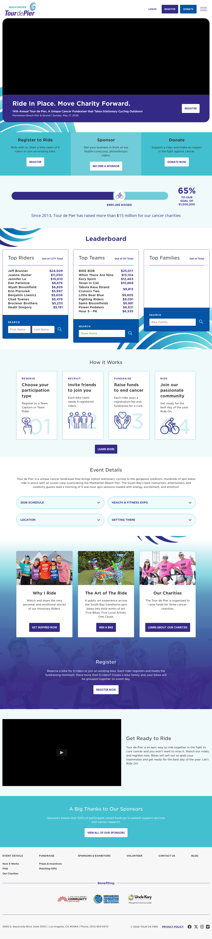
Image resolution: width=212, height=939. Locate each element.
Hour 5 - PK (88, 311)
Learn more (106, 449)
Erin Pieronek (19, 291)
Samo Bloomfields (93, 303)
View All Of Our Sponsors (106, 833)
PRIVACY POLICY (173, 926)
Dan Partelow (19, 283)
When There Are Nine (96, 275)
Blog (194, 855)
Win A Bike (106, 627)
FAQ (5, 868)
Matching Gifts (48, 868)
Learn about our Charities (167, 627)
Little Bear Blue (91, 295)
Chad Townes (18, 299)
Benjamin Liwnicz (22, 295)
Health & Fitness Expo (152, 503)
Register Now (106, 690)
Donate (188, 9)
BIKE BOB (87, 271)
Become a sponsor (106, 166)
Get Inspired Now (44, 627)
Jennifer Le (17, 279)
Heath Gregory (20, 307)
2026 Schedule (60, 503)
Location (60, 520)
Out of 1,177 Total (52, 258)
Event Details (12, 855)
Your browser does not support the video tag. (106, 56)
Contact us (167, 855)
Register (169, 9)
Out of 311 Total (124, 258)
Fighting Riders (91, 299)
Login (152, 9)
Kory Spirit (87, 279)
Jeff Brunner (18, 271)
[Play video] (61, 752)
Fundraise (46, 855)
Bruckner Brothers (23, 303)
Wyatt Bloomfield (22, 287)
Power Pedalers (91, 307)
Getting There (152, 520)
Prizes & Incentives (50, 863)
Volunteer (134, 855)
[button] (203, 9)
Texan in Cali (89, 283)
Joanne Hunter (20, 275)
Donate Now (176, 162)
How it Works (10, 863)
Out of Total (196, 258)
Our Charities (10, 873)
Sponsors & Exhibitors (94, 855)
